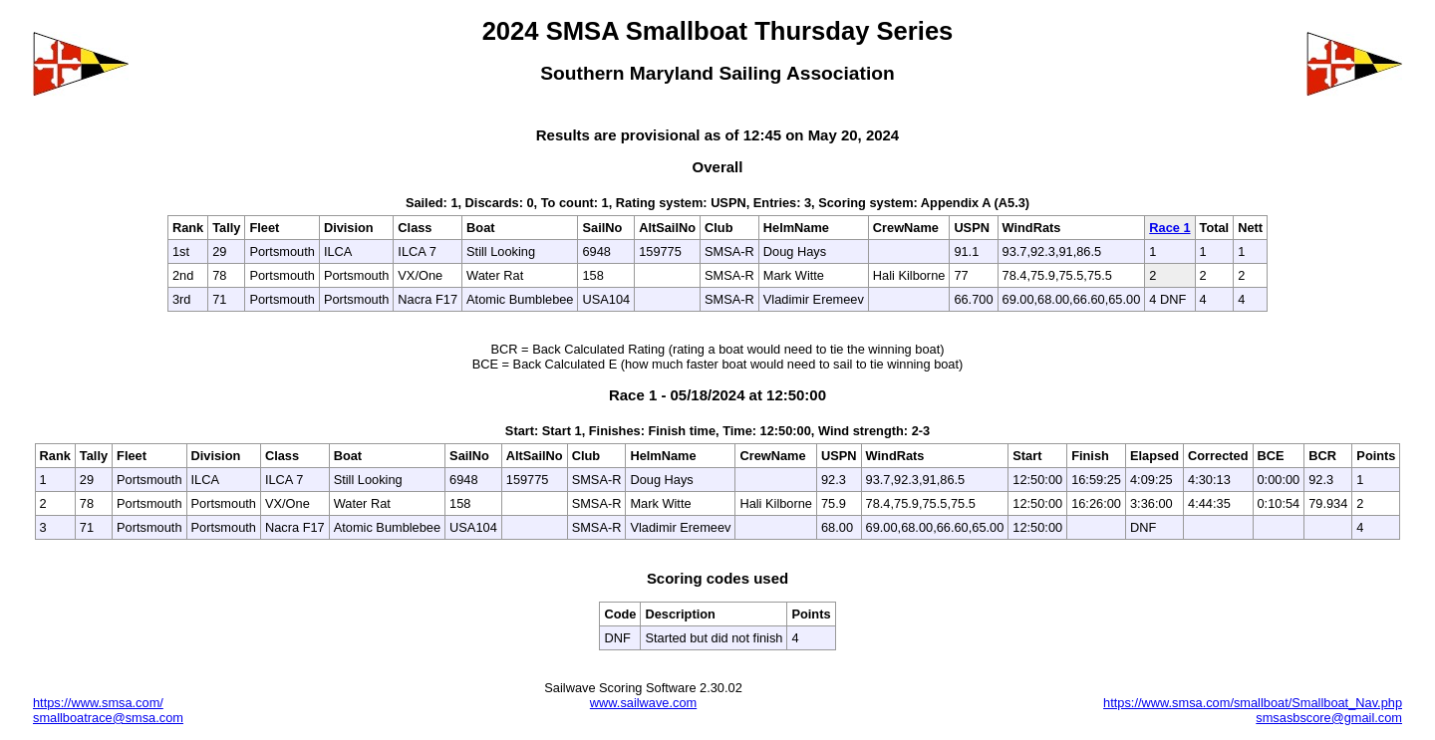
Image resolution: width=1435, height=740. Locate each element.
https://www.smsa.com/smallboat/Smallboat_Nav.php (1252, 702)
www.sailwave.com (643, 702)
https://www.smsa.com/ (98, 702)
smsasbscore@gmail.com (1329, 717)
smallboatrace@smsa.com (108, 717)
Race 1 (1169, 227)
